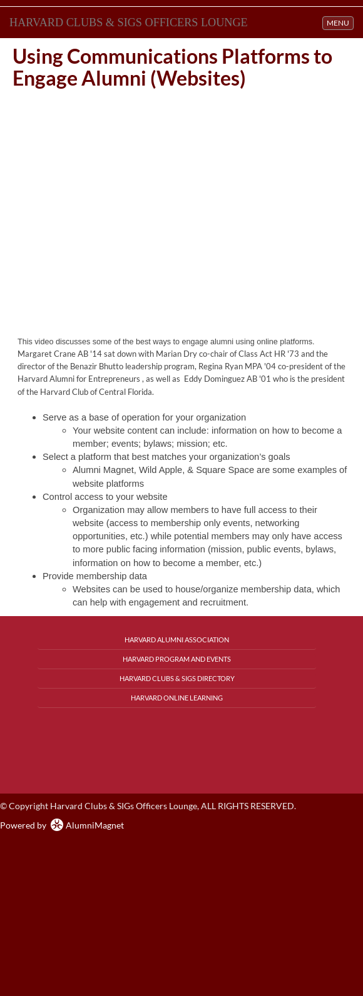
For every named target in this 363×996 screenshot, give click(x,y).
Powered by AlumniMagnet (62, 825)
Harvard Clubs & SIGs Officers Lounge (128, 22)
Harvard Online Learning (177, 698)
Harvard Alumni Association (177, 639)
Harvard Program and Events (177, 659)
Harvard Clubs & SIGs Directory (177, 678)
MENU (340, 22)
